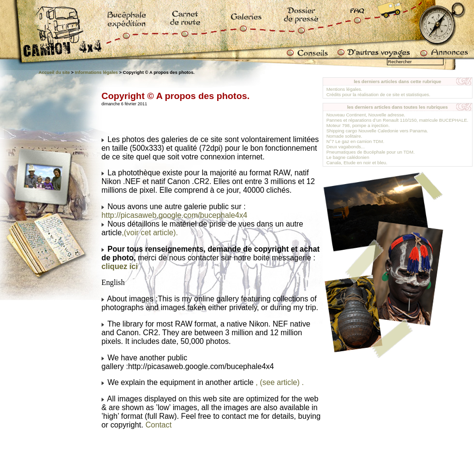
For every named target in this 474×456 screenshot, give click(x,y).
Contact (159, 425)
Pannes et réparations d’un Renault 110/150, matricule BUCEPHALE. (397, 120)
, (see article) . (280, 382)
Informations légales (96, 72)
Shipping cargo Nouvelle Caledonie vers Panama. (377, 130)
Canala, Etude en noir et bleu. (356, 162)
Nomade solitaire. (344, 136)
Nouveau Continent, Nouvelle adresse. (365, 114)
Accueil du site (54, 72)
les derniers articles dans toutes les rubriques (397, 107)
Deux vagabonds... (345, 146)
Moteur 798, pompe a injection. (358, 125)
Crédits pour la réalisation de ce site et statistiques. (378, 94)
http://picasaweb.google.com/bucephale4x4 (174, 215)
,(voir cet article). (150, 232)
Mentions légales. (344, 89)
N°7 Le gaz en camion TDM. (355, 141)
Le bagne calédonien (348, 157)
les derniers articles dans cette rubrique (397, 81)
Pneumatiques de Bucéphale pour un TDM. (370, 152)
